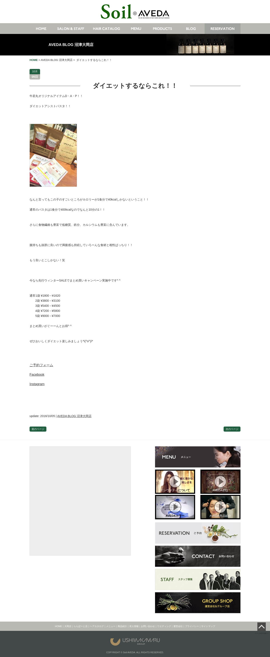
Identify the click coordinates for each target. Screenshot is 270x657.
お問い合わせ (148, 626)
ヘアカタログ (97, 626)
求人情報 (134, 626)
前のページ (38, 429)
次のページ (232, 429)
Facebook (37, 374)
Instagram (37, 384)
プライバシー (192, 626)
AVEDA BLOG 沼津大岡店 (71, 45)
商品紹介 (122, 626)
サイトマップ (208, 626)
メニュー (110, 626)
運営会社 (178, 626)
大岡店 (67, 626)
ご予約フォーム (41, 365)
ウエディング (164, 626)
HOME (58, 626)
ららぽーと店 (81, 626)
